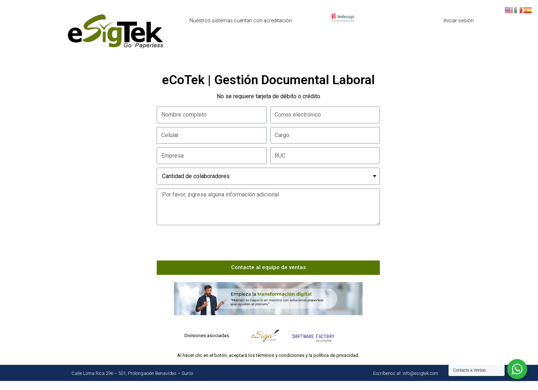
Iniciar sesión (458, 20)
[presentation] (211, 243)
